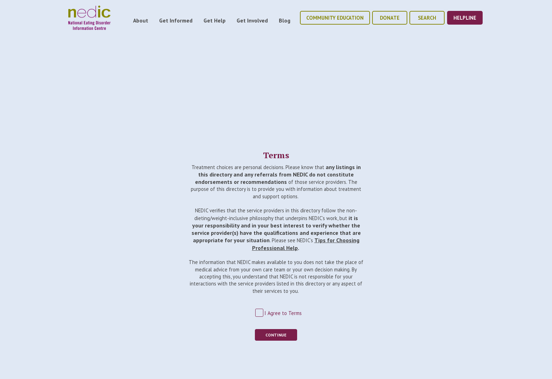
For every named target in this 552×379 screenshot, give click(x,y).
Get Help (214, 20)
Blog (284, 20)
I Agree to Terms (283, 313)
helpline (464, 17)
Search (427, 17)
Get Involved (252, 20)
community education (335, 17)
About (140, 20)
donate (390, 17)
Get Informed (176, 20)
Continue (276, 335)
